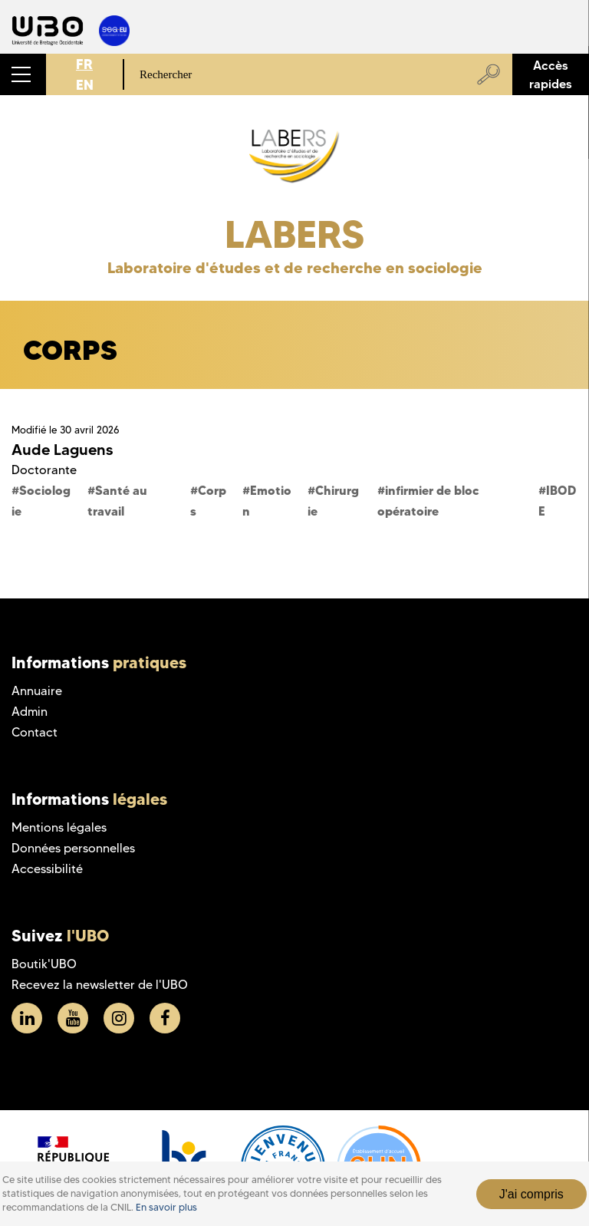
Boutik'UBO (44, 964)
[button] (23, 74)
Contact (35, 732)
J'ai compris (531, 1194)
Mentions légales (59, 827)
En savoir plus (166, 1207)
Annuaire (37, 691)
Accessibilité (47, 869)
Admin (30, 711)
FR (84, 64)
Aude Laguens (62, 449)
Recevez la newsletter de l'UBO (100, 984)
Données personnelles (73, 848)
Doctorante (44, 470)
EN (85, 85)
